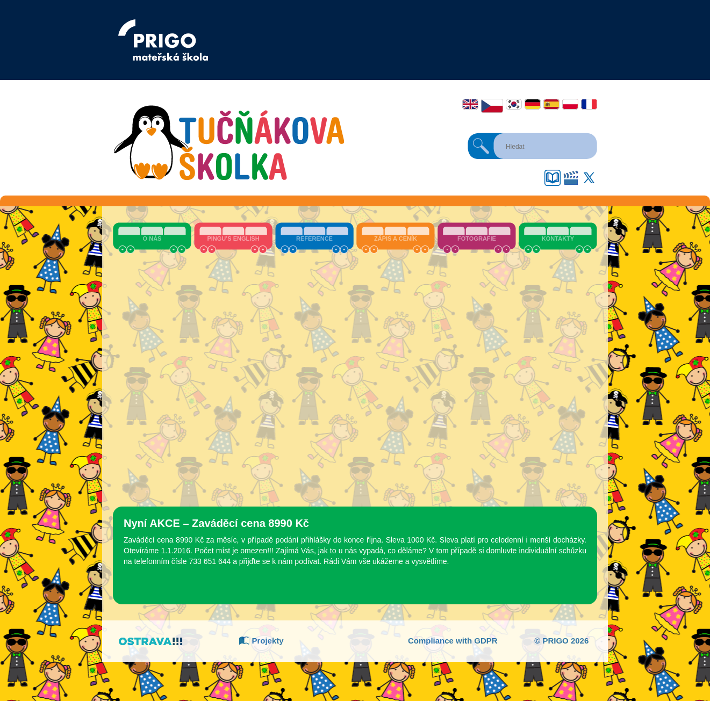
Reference (314, 238)
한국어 (514, 104)
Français (589, 104)
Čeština (492, 106)
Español (551, 104)
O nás (152, 238)
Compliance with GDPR (453, 640)
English (470, 104)
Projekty (261, 640)
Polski (570, 104)
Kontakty (558, 238)
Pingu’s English (233, 238)
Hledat (481, 146)
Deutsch (533, 104)
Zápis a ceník (395, 238)
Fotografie (476, 238)
